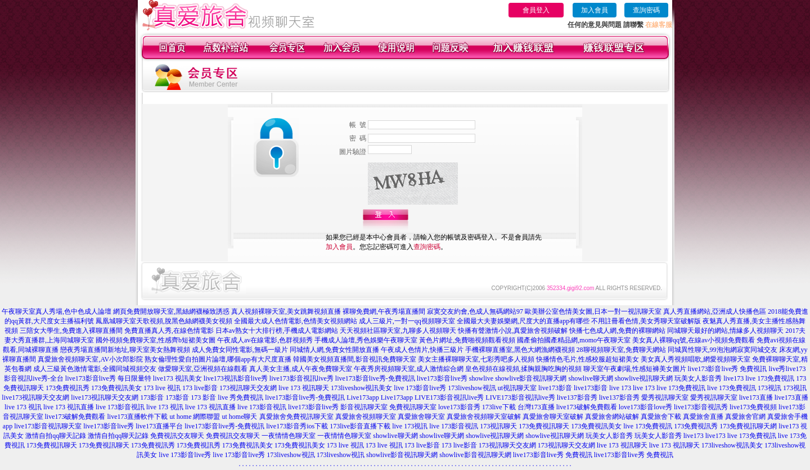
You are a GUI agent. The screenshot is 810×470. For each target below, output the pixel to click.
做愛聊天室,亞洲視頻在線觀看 (203, 369)
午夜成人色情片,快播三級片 (422, 350)
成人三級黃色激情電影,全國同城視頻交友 (94, 369)
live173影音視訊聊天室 (48, 426)
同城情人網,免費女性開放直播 (334, 350)
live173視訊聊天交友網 (35, 397)
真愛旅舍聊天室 (421, 417)
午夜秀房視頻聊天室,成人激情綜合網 (409, 369)
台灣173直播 (536, 407)
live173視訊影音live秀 (236, 378)
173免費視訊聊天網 (748, 426)
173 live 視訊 (162, 388)
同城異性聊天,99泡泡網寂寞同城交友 (722, 350)
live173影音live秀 (442, 378)
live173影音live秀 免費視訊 (727, 369)
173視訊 (769, 388)
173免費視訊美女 (116, 388)
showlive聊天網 (590, 378)
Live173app (362, 397)
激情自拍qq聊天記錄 (55, 436)
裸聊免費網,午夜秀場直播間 (384, 311)
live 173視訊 (410, 426)
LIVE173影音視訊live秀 (449, 397)
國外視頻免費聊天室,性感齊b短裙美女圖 (155, 340)
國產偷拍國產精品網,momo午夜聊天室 (574, 340)
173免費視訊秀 (67, 388)
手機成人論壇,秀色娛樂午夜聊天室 (365, 340)
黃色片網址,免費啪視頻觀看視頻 (467, 340)
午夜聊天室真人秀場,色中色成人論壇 (56, 311)
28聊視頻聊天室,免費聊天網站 (621, 350)
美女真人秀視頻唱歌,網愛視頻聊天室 (695, 359)
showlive (481, 378)
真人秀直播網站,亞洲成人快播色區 (714, 311)
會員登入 (536, 10)
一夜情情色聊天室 (289, 436)
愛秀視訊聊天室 (664, 397)
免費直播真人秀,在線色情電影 (169, 331)
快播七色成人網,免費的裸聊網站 (617, 331)
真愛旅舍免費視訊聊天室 (296, 417)
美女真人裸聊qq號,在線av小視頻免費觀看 (693, 340)
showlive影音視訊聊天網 (530, 378)
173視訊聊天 (498, 426)
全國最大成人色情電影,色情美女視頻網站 (295, 321)
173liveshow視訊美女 (361, 388)
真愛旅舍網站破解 (612, 417)
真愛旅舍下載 (661, 417)
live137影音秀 (577, 397)
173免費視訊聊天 (544, 426)
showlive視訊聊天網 (644, 378)
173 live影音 (200, 388)
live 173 (620, 388)
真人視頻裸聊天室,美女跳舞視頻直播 (286, 311)
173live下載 (499, 407)
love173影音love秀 (645, 407)
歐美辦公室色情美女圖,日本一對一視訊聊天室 (593, 311)
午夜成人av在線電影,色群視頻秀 (265, 340)
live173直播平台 (159, 426)
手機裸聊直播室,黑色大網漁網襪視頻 (520, 350)
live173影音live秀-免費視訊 (375, 378)
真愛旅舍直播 (703, 417)
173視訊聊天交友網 (248, 388)
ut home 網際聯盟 (195, 417)
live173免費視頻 (753, 407)
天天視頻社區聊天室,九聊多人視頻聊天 (398, 331)
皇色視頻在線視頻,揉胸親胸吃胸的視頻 (523, 369)
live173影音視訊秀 (701, 407)
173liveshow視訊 (472, 388)
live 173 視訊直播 (68, 407)
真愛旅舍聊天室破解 (553, 417)
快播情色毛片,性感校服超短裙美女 (587, 359)
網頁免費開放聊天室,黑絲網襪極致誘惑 (171, 311)
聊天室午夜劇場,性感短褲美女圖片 (634, 369)
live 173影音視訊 (120, 407)
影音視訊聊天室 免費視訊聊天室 (388, 407)
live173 (733, 378)
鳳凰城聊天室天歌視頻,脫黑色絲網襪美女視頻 (164, 321)
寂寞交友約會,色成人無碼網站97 (475, 311)
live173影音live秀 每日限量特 (108, 378)
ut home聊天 (240, 417)
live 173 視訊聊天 (303, 388)
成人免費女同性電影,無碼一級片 (240, 350)
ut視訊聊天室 (517, 388)
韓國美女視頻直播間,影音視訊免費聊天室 (354, 359)
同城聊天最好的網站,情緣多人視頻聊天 (725, 331)
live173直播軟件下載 (137, 417)
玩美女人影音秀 (698, 378)
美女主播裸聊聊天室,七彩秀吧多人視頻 (476, 359)
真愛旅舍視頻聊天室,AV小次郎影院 (90, 359)
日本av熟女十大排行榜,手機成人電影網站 (276, 331)
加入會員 (594, 10)
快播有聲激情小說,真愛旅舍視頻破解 (513, 331)
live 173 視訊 (23, 407)
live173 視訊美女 (177, 378)
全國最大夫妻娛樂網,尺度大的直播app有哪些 (523, 321)
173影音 (152, 397)
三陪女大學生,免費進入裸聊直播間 (71, 331)
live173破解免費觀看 (586, 407)
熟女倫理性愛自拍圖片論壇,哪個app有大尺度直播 (218, 359)
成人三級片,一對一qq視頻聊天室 (407, 321)
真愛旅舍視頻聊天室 (365, 417)
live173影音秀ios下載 (297, 426)
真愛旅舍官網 (745, 417)
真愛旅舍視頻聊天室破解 (484, 417)
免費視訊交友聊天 (177, 436)
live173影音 (555, 388)
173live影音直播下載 (360, 426)
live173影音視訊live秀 (301, 378)
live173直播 (756, 397)
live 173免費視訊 (769, 378)
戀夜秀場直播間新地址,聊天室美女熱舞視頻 (125, 350)
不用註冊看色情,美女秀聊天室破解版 (646, 321)
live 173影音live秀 (420, 388)
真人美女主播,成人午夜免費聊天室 (300, 369)
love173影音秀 (459, 407)
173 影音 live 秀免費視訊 (227, 397)
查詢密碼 (646, 10)
